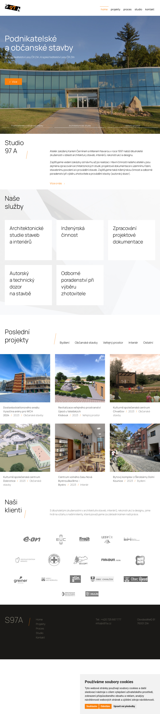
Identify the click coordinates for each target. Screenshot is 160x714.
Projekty (115, 9)
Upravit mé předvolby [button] (124, 706)
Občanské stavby (86, 342)
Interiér (133, 342)
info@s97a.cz (103, 623)
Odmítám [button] (105, 706)
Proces (127, 9)
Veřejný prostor (113, 342)
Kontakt (149, 9)
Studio (138, 9)
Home (104, 9)
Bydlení (64, 342)
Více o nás (57, 183)
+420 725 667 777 (111, 619)
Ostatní (148, 342)
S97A (14, 620)
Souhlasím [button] (91, 706)
